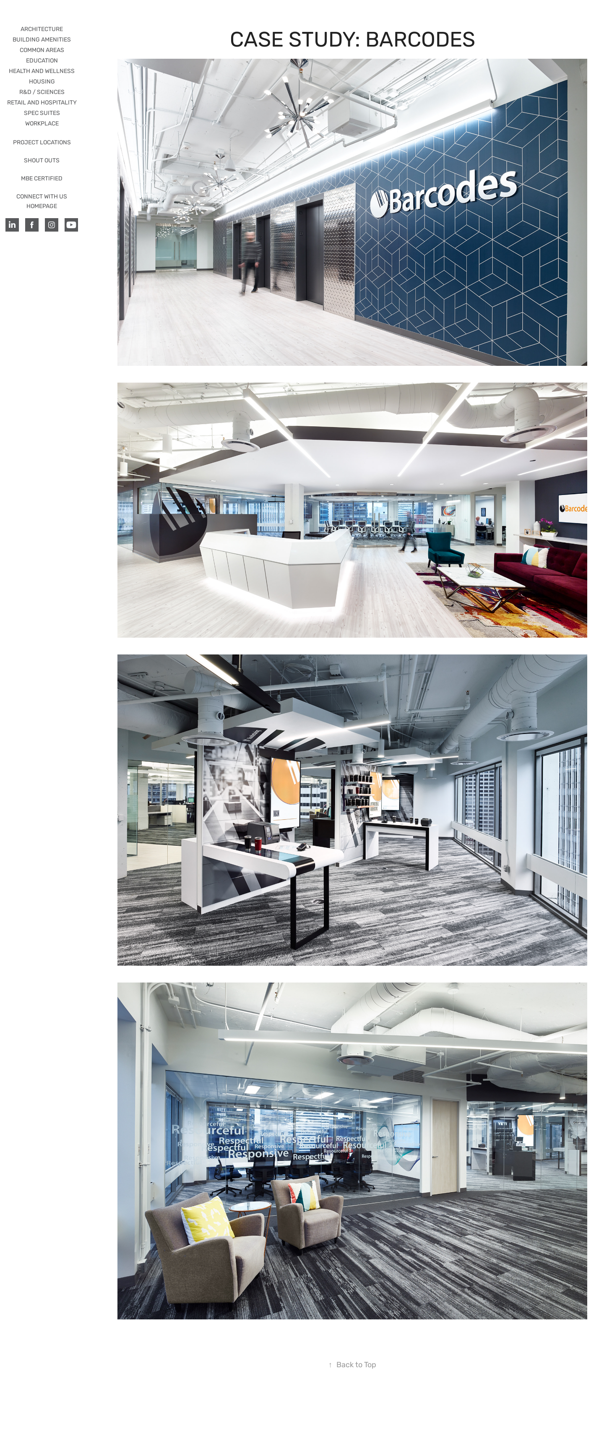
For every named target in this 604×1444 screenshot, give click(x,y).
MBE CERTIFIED (41, 178)
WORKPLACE (42, 123)
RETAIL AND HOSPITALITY (42, 102)
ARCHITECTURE (42, 29)
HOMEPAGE (41, 206)
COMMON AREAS (42, 50)
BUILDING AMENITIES (42, 39)
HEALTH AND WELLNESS (42, 71)
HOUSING (42, 81)
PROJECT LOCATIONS (42, 142)
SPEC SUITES (42, 113)
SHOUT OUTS (42, 160)
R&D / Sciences (42, 92)
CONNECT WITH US (41, 196)
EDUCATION (42, 60)
